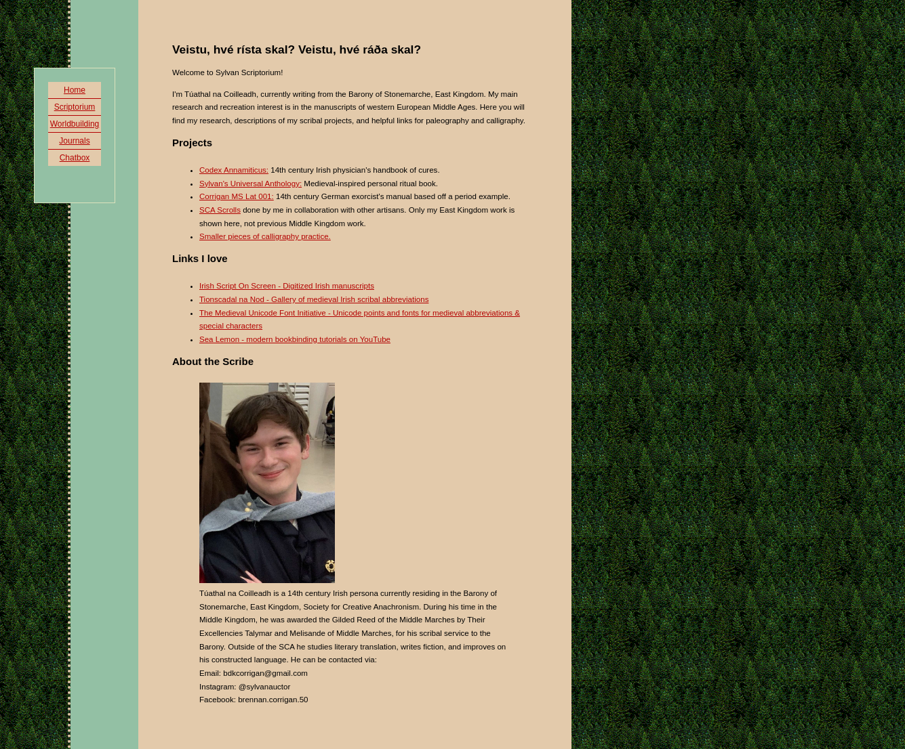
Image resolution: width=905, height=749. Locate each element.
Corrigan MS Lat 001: (236, 196)
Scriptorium (75, 107)
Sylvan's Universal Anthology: (250, 183)
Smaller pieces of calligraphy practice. (265, 236)
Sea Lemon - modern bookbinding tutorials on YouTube (294, 339)
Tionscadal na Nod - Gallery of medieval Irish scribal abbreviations (313, 299)
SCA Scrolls (220, 210)
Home (74, 90)
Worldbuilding (75, 124)
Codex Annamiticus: (233, 170)
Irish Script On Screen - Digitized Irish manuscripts (286, 286)
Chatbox (75, 158)
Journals (74, 141)
